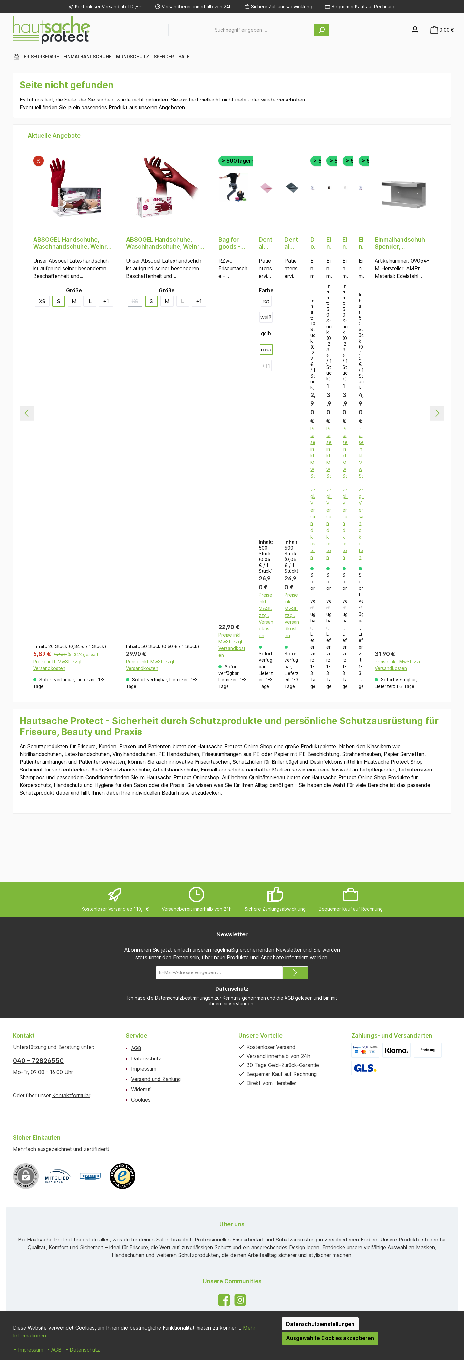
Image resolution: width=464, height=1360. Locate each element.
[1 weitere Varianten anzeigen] (106, 301)
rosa (266, 349)
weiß (266, 317)
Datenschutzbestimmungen (184, 998)
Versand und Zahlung (156, 1079)
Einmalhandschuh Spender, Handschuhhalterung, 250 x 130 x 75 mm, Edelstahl (402, 243)
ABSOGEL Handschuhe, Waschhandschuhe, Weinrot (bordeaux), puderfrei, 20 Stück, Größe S (72, 243)
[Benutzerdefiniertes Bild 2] (90, 1176)
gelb (266, 333)
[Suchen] (321, 30)
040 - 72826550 (38, 1061)
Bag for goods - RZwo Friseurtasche (232, 243)
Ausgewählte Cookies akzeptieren (330, 1338)
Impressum (143, 1069)
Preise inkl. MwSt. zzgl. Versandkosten (57, 724)
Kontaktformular (71, 1095)
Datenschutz (146, 1058)
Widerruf (141, 1089)
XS (42, 301)
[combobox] (241, 30)
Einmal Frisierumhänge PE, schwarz (329, 243)
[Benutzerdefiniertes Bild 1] (58, 1176)
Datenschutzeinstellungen (320, 1324)
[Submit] (295, 972)
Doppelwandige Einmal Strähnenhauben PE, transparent (312, 243)
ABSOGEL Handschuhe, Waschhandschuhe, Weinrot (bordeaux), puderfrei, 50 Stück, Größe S (165, 243)
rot (266, 301)
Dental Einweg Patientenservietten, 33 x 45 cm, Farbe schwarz (292, 243)
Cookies (140, 1100)
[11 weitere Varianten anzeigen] (266, 365)
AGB (289, 998)
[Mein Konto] (415, 29)
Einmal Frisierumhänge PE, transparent (345, 243)
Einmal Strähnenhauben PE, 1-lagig (361, 243)
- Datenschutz (83, 1349)
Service (136, 1035)
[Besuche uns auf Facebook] (224, 1300)
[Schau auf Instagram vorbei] (240, 1300)
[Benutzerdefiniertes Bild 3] (122, 1176)
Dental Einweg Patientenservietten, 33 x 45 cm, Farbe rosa (266, 243)
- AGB (55, 1349)
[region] (232, 444)
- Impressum (29, 1349)
